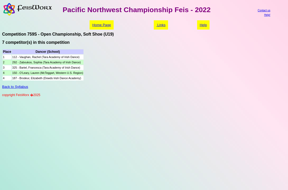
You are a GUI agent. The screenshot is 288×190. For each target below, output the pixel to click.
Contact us (264, 10)
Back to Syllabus (15, 87)
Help (203, 25)
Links (161, 25)
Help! (267, 14)
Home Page (101, 25)
